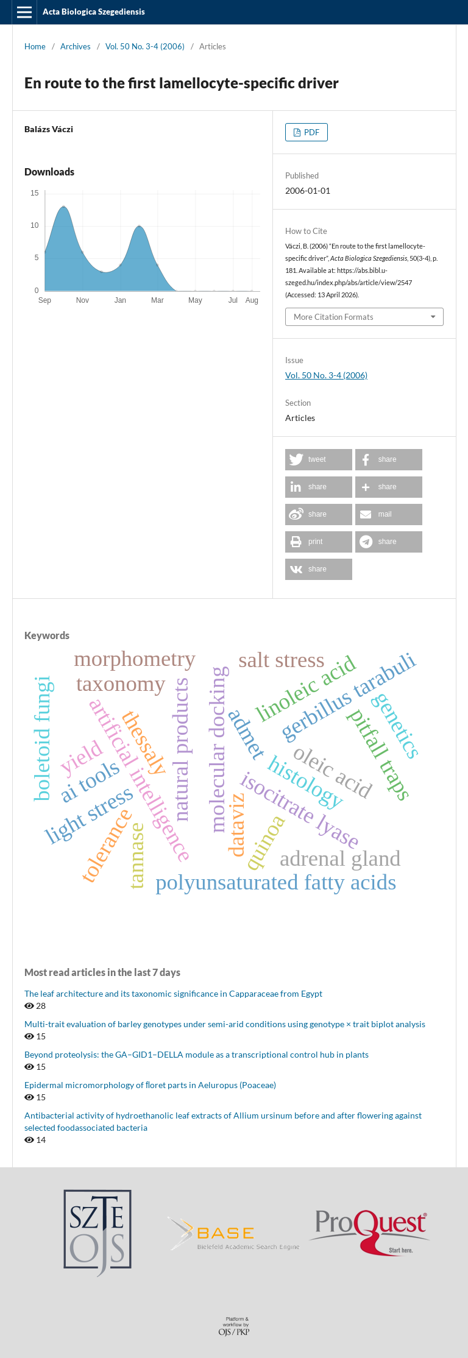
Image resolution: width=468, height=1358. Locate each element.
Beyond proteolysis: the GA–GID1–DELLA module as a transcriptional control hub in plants (196, 1054)
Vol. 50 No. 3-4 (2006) (145, 46)
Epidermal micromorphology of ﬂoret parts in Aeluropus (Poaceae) (150, 1085)
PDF (310, 132)
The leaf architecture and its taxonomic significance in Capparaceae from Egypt (173, 993)
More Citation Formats (334, 317)
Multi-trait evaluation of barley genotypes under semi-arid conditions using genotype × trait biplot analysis (224, 1024)
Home (35, 46)
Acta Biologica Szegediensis (94, 11)
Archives (75, 46)
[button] (318, 459)
